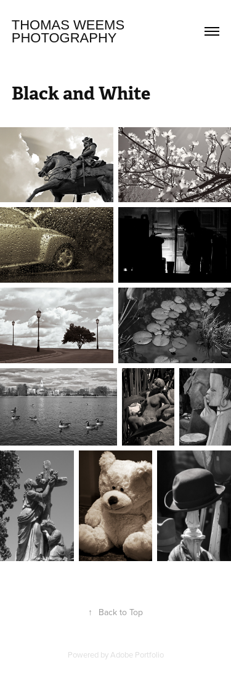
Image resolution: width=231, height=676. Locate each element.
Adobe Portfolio (137, 654)
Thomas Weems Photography (70, 31)
